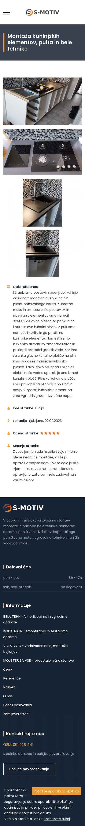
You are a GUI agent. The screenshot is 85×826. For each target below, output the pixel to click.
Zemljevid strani (16, 714)
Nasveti (9, 687)
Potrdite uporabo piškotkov (56, 791)
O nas (8, 696)
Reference (12, 678)
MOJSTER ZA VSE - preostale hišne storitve (38, 660)
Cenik (7, 669)
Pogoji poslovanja (17, 705)
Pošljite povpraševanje (29, 769)
